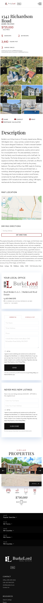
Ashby (22, 266)
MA (11, 266)
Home (1, 266)
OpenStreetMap (31, 219)
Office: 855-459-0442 (9, 580)
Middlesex (16, 266)
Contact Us (7, 303)
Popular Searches (9, 517)
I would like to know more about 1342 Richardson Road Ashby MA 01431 (21, 342)
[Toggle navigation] (39, 4)
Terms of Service (8, 374)
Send (14, 368)
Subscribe (14, 426)
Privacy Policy (21, 362)
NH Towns (6, 524)
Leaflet (24, 219)
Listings (7, 266)
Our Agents (14, 303)
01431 (26, 266)
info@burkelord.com (8, 585)
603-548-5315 (10, 298)
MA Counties (7, 544)
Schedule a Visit (30, 317)
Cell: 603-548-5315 (8, 582)
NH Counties (7, 530)
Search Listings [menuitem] (7, 600)
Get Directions (21, 235)
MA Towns (7, 537)
